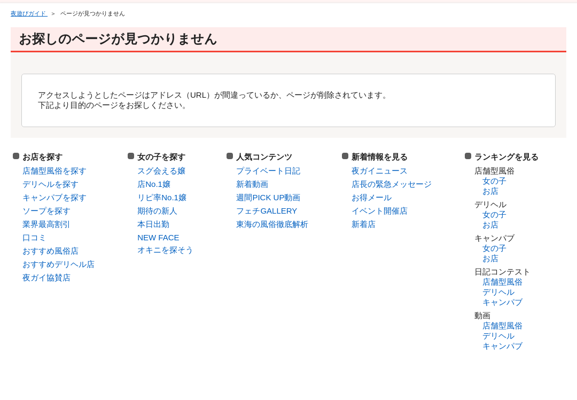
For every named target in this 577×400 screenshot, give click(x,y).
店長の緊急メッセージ (392, 184)
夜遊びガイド (29, 13)
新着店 (364, 224)
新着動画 (252, 184)
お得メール (372, 197)
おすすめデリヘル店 (58, 264)
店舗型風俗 (502, 281)
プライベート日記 (268, 170)
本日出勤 (153, 224)
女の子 (494, 180)
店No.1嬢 (153, 184)
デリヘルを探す (50, 184)
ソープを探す (46, 210)
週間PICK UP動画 (268, 197)
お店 (490, 190)
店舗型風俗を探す (54, 170)
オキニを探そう (165, 249)
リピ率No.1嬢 (161, 197)
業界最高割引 (46, 224)
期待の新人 (157, 210)
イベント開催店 (380, 210)
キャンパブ (502, 302)
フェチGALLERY (266, 210)
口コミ (34, 237)
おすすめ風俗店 (50, 250)
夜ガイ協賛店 (46, 277)
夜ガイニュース (380, 170)
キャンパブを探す (54, 197)
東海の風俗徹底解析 (272, 224)
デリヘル (498, 291)
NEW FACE (158, 237)
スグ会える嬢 (161, 170)
